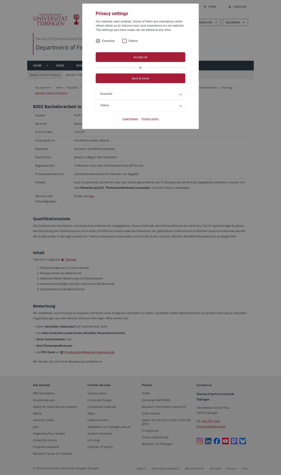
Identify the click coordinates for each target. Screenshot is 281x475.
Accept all (140, 57)
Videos (133, 41)
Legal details (130, 119)
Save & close (140, 78)
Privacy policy (150, 119)
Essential (108, 41)
